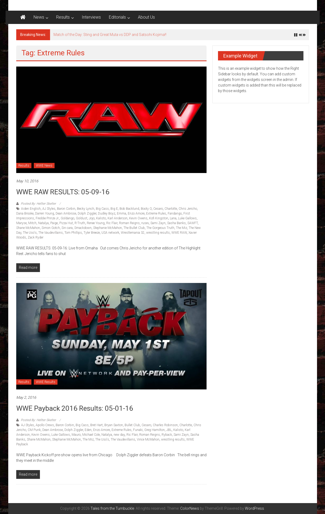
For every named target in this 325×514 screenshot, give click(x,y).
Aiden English (31, 209)
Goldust (81, 218)
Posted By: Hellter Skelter (38, 203)
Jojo (91, 218)
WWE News (44, 165)
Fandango (175, 213)
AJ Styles (48, 209)
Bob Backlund (129, 209)
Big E (114, 209)
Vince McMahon (148, 439)
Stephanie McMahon (107, 228)
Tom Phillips (73, 233)
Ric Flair (111, 223)
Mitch (32, 223)
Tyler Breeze (92, 233)
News (39, 17)
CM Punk (34, 430)
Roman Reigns (129, 223)
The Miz (181, 228)
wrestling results (158, 233)
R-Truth (80, 223)
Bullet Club (132, 425)
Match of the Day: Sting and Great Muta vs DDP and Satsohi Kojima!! (110, 34)
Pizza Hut (66, 223)
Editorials (117, 17)
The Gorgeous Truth (160, 228)
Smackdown (83, 228)
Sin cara (67, 228)
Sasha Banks (176, 223)
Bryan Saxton (113, 425)
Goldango (67, 218)
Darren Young (44, 213)
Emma (121, 213)
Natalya (43, 223)
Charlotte (170, 209)
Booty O (146, 209)
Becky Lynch (85, 209)
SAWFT (192, 223)
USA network (110, 233)
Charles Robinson (165, 425)
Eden (88, 430)
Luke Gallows (187, 218)
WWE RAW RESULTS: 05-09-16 (62, 192)
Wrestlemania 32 (133, 233)
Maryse (21, 223)
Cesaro (158, 209)
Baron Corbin (66, 209)
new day (119, 435)
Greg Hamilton (154, 430)
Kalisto (101, 218)
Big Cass (102, 209)
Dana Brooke (25, 213)
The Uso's (30, 233)
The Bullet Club (134, 228)
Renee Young (96, 223)
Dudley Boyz (106, 213)
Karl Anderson (117, 218)
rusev (145, 223)
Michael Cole (91, 435)
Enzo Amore (136, 213)
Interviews (91, 17)
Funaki (138, 430)
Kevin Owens (138, 218)
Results (63, 17)
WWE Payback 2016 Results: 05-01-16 (74, 408)
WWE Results (45, 382)
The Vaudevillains (50, 233)
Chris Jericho (188, 209)
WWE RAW (179, 233)
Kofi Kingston (158, 218)
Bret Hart (96, 425)
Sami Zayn (158, 223)
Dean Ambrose (66, 213)
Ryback (167, 435)
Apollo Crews (45, 425)
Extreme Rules (156, 213)
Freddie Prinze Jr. (47, 218)
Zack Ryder (35, 237)
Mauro (76, 435)
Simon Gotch (51, 228)
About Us (146, 17)
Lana (173, 218)
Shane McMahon (28, 228)
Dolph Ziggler (87, 213)
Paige (54, 223)
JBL (169, 430)
